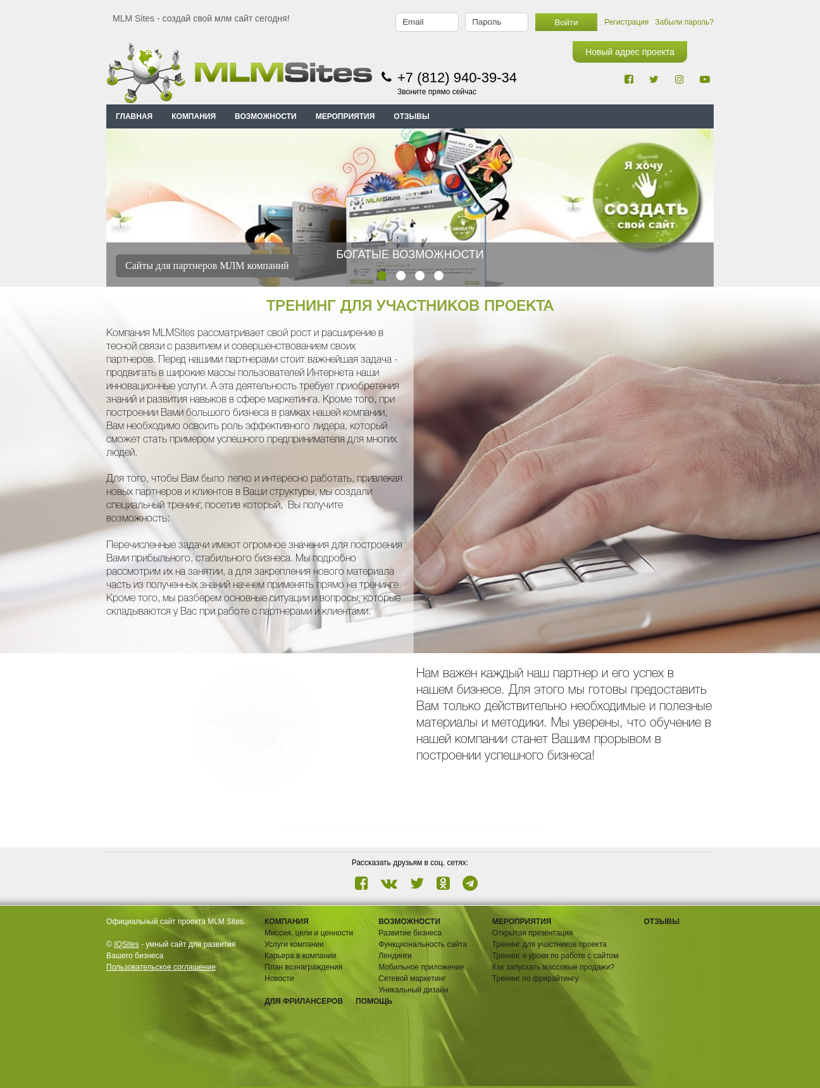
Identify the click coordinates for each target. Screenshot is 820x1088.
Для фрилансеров (303, 1001)
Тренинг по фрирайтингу (535, 978)
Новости (279, 978)
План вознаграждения (303, 967)
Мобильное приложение (421, 967)
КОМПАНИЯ (193, 116)
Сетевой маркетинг (411, 978)
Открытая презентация (532, 933)
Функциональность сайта (422, 944)
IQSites (126, 944)
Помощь (374, 1001)
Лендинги (395, 955)
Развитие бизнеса (410, 933)
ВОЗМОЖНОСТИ (266, 116)
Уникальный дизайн (413, 989)
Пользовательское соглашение (161, 967)
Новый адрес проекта (629, 52)
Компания (286, 921)
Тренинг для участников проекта (549, 944)
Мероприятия (522, 921)
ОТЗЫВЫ (411, 116)
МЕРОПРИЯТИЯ (345, 116)
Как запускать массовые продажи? (553, 967)
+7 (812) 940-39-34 (457, 77)
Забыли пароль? (684, 22)
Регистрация (626, 22)
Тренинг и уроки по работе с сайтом (555, 955)
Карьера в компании (300, 955)
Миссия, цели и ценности (308, 933)
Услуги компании (294, 944)
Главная (134, 116)
